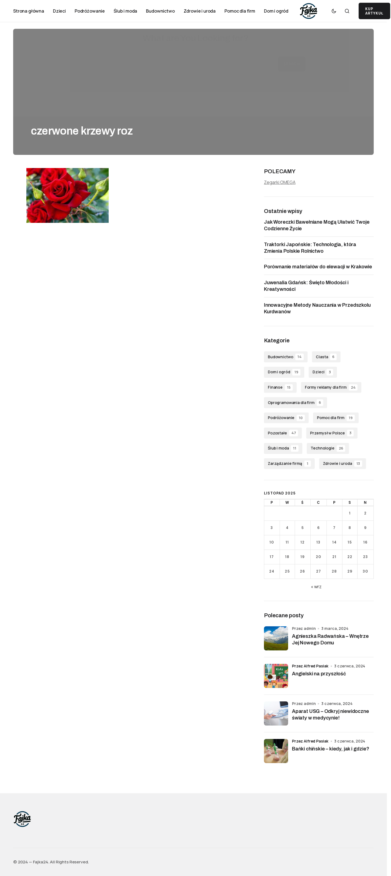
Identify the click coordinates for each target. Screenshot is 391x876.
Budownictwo (286, 357)
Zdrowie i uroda (342, 463)
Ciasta (326, 357)
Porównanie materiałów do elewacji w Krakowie (318, 266)
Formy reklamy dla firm (331, 387)
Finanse (280, 387)
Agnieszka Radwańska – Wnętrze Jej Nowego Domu (330, 639)
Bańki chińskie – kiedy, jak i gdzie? (330, 749)
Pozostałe (283, 433)
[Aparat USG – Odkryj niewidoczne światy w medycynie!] (276, 713)
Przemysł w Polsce (332, 433)
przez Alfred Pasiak (310, 666)
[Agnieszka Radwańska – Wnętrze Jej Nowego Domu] (276, 638)
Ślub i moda (283, 448)
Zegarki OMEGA (280, 182)
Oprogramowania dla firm (295, 402)
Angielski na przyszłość (319, 673)
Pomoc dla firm (336, 418)
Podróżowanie (286, 418)
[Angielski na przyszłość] (276, 676)
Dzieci (323, 372)
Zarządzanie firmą (289, 463)
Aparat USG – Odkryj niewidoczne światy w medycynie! (330, 714)
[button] (333, 10)
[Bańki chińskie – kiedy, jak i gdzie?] (276, 751)
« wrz (316, 587)
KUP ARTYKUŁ (374, 11)
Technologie (328, 448)
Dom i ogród (284, 372)
